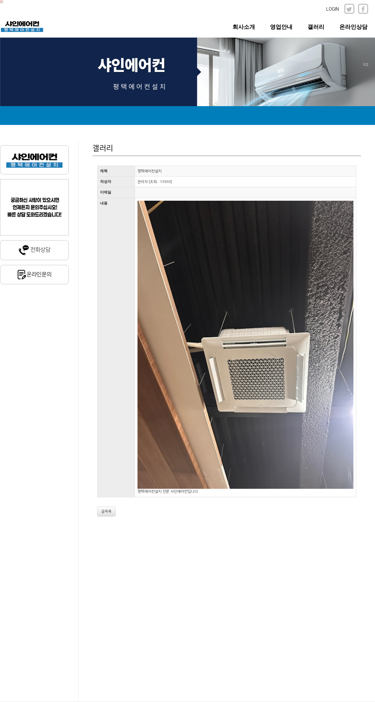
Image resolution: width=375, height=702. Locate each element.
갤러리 (316, 27)
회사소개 (243, 27)
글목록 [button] (106, 511)
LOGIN (332, 9)
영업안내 (281, 27)
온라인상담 (353, 27)
